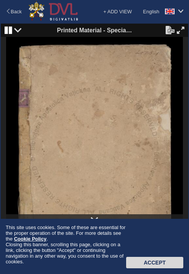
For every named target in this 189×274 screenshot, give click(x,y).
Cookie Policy (30, 239)
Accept (155, 263)
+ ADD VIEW (117, 11)
